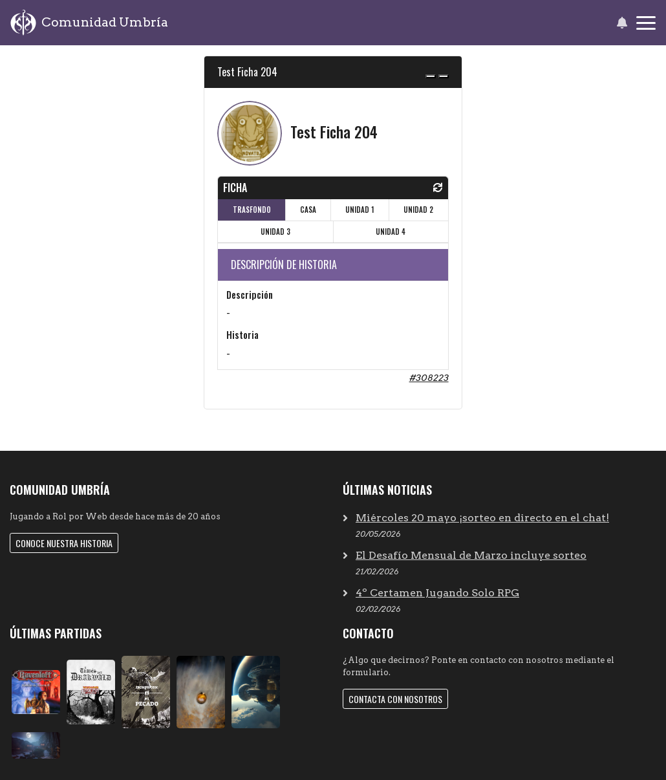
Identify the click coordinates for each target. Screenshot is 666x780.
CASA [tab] (308, 209)
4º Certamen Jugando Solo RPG (437, 593)
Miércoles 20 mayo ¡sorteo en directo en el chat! (482, 518)
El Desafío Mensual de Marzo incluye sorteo (471, 555)
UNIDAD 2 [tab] (418, 209)
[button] (621, 22)
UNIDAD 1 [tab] (359, 209)
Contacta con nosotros (395, 699)
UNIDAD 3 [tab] (275, 231)
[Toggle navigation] (646, 22)
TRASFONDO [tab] (252, 209)
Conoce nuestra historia (64, 543)
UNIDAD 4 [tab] (390, 231)
